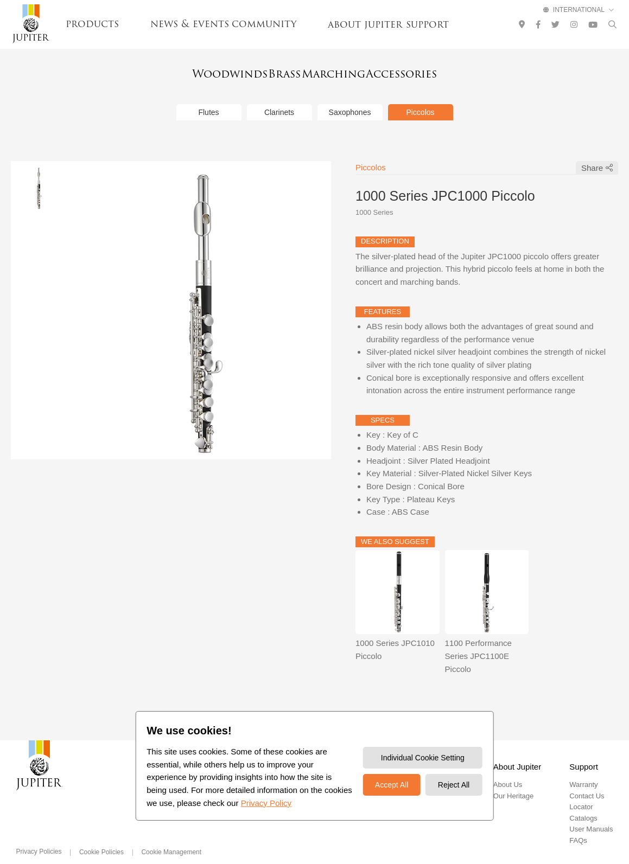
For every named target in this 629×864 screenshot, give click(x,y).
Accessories (440, 72)
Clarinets (279, 97)
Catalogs (583, 803)
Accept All (391, 784)
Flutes (208, 97)
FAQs (578, 825)
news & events (189, 24)
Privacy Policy (266, 803)
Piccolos (420, 97)
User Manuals (591, 814)
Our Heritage (513, 781)
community (264, 24)
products (92, 24)
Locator (581, 792)
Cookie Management (171, 837)
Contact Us (586, 781)
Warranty (583, 770)
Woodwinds (190, 72)
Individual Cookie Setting (423, 757)
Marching (348, 72)
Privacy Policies (39, 837)
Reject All (453, 784)
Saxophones (350, 97)
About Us (507, 770)
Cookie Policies (101, 837)
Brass (272, 72)
